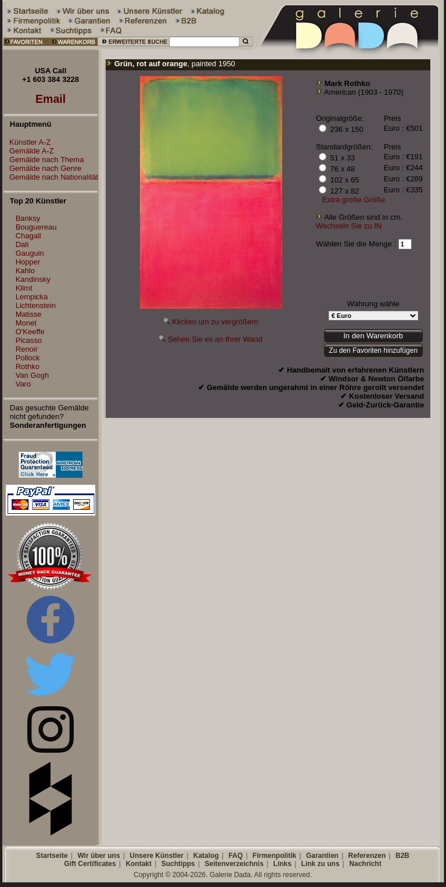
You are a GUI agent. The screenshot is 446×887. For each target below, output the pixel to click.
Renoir (27, 349)
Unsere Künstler (157, 856)
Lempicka (32, 296)
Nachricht (365, 864)
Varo (23, 384)
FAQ (235, 856)
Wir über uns (98, 856)
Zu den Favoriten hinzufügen (373, 350)
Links (283, 864)
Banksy (28, 218)
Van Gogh (32, 375)
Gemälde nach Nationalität (50, 177)
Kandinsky (33, 279)
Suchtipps (178, 864)
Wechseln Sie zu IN (349, 225)
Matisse (29, 314)
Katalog (206, 856)
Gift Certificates (90, 864)
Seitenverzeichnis (233, 864)
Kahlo (25, 270)
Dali (22, 244)
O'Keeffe (30, 331)
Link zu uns (320, 864)
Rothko (27, 366)
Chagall (28, 235)
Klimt (24, 288)
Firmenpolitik (274, 856)
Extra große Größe (353, 199)
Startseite (52, 856)
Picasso (29, 340)
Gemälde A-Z (28, 150)
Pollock (28, 357)
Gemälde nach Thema (43, 159)
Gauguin (30, 253)
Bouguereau (36, 227)
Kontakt (138, 864)
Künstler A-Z (27, 142)
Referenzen (367, 856)
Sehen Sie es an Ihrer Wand (215, 339)
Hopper (28, 261)
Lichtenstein (36, 305)
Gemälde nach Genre (42, 168)
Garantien (322, 856)
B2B (402, 856)
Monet (26, 323)
